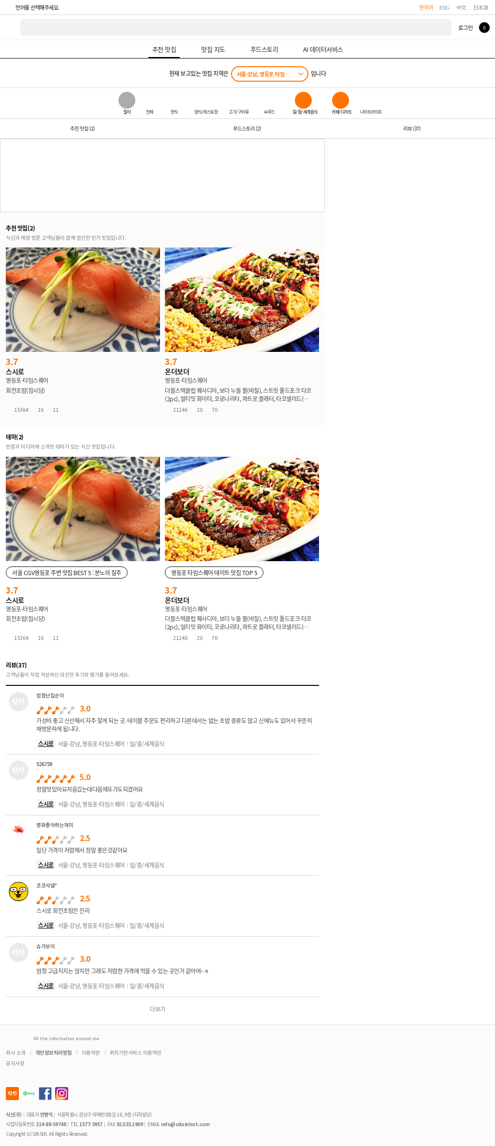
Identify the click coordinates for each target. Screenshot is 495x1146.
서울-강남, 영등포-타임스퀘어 (267, 74)
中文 (461, 7)
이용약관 (91, 1052)
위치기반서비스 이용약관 (135, 1052)
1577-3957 (90, 1124)
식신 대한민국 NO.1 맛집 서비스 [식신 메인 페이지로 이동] (10, 27)
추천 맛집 (82, 128)
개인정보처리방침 (53, 1052)
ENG (444, 7)
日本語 (481, 7)
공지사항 (15, 1063)
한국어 (426, 7)
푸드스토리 (247, 128)
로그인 (465, 27)
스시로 (46, 743)
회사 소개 (16, 1052)
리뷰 (412, 128)
